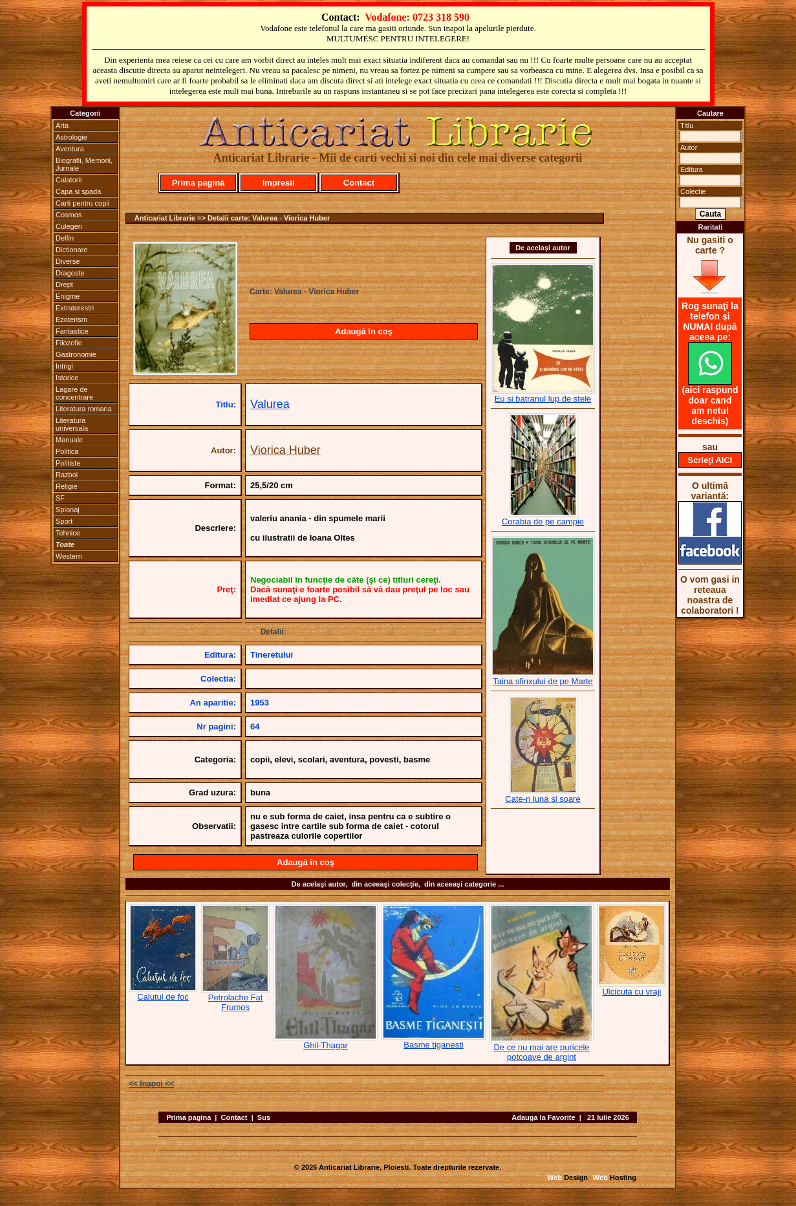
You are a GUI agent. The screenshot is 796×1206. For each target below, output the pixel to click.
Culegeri (69, 226)
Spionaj (68, 509)
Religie (67, 486)
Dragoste (70, 273)
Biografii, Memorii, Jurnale (84, 164)
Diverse (68, 261)
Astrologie (71, 137)
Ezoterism (71, 319)
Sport (64, 521)
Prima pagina (188, 1117)
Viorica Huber (285, 450)
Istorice (67, 378)
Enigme (68, 296)
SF (60, 498)
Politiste (68, 463)
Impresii (279, 183)
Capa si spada (78, 191)
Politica (67, 451)
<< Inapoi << (151, 1083)
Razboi (67, 475)
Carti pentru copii (82, 203)
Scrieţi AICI (710, 460)
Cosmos (68, 215)
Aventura (70, 149)
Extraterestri (75, 308)
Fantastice (72, 331)
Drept (64, 284)
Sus (263, 1117)
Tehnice (68, 533)
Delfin (65, 238)
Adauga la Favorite (543, 1117)
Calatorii (68, 180)
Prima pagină (198, 183)
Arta (62, 125)
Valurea (270, 404)
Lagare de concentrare (74, 393)
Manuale (69, 440)
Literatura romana (84, 409)
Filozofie (69, 343)
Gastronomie (76, 354)
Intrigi (64, 366)
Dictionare (72, 249)
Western (69, 556)
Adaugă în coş (364, 331)
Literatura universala (72, 424)
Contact (358, 183)
